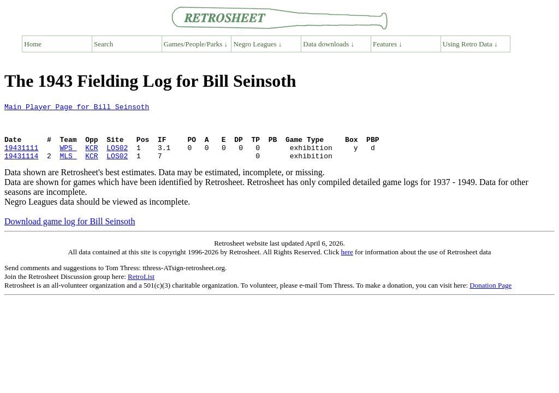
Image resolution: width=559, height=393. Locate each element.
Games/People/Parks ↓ (196, 44)
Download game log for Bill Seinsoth (69, 232)
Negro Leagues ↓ (258, 44)
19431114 (21, 167)
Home (32, 44)
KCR (91, 157)
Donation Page (490, 297)
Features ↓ (387, 44)
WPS (68, 157)
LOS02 (117, 157)
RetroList (141, 288)
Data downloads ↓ (328, 44)
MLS (68, 167)
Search (103, 44)
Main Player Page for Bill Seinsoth (76, 108)
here (347, 263)
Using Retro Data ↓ (470, 44)
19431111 (21, 157)
